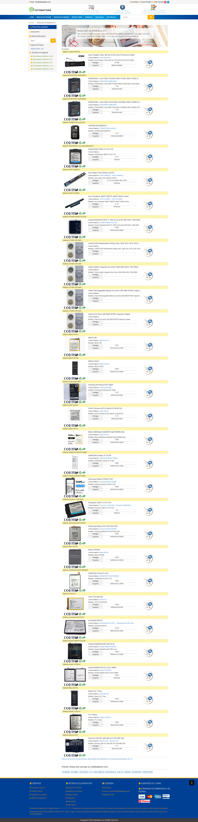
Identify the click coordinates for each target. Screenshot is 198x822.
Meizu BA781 (104, 552)
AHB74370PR (147, 772)
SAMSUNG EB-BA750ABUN (109, 576)
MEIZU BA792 (104, 364)
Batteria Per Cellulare (61, 17)
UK (64, 808)
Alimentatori (99, 17)
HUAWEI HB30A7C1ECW (108, 223)
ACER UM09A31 (105, 175)
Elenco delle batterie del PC (92, 759)
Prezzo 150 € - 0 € (37, 49)
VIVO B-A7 (103, 599)
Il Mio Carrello (157, 2)
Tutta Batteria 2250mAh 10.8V (42, 56)
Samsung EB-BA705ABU (108, 529)
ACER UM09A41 (117, 175)
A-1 (91, 772)
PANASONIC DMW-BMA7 (108, 81)
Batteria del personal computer (72, 759)
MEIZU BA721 (104, 435)
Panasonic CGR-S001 (107, 505)
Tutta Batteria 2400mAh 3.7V (41, 59)
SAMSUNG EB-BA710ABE (109, 458)
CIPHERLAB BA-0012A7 (108, 128)
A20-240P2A (84, 772)
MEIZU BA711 (104, 340)
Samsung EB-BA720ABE (108, 482)
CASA (32, 17)
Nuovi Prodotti (145, 2)
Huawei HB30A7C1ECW (108, 647)
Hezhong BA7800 (105, 387)
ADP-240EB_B (99, 772)
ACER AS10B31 (104, 199)
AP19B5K (74, 772)
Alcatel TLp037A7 (105, 717)
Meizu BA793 (104, 694)
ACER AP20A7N (105, 58)
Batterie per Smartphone (110, 759)
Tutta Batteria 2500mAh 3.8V (41, 63)
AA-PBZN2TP (136, 772)
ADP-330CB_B (111, 772)
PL (70, 808)
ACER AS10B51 (117, 199)
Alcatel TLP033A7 (105, 670)
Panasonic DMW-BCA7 (123, 505)
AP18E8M (66, 772)
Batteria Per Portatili (44, 17)
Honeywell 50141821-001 (125, 623)
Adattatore (88, 17)
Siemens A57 (114, 741)
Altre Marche (111, 17)
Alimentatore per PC (125, 759)
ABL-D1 (120, 772)
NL (60, 808)
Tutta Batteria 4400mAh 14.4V (42, 69)
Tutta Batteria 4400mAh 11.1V (42, 66)
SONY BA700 (104, 411)
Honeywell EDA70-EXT (107, 623)
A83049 (127, 772)
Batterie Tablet (77, 17)
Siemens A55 (104, 741)
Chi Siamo (134, 2)
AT (67, 808)
